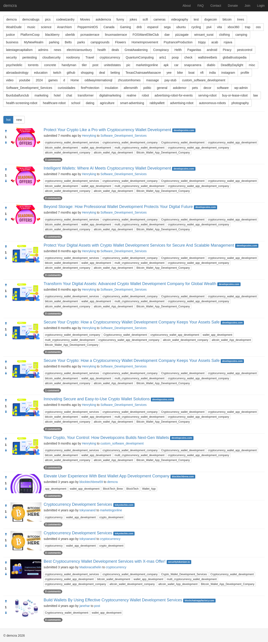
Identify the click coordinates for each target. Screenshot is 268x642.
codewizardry (65, 19)
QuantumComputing (140, 57)
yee (169, 72)
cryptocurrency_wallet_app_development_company (198, 147)
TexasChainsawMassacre (143, 72)
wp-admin (241, 88)
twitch (57, 72)
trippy (202, 42)
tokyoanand (87, 510)
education (41, 72)
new (19, 120)
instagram (228, 72)
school (75, 103)
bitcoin (226, 19)
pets (195, 88)
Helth (178, 50)
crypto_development (111, 517)
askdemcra (103, 19)
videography (179, 19)
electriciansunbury (79, 50)
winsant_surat (203, 34)
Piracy (227, 50)
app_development (55, 488)
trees (240, 19)
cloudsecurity (51, 57)
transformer (86, 95)
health (102, 50)
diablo (211, 65)
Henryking (89, 135)
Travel (89, 57)
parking (54, 42)
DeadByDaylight (232, 65)
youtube (24, 80)
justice (10, 34)
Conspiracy (161, 50)
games (53, 80)
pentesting (29, 57)
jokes (133, 19)
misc (252, 65)
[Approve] (6, 131)
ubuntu (181, 27)
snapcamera (192, 65)
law (255, 95)
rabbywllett (157, 103)
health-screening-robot (21, 103)
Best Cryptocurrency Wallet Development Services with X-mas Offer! (104, 561)
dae (167, 34)
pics (48, 19)
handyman (69, 65)
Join (247, 5)
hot (8, 120)
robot (145, 95)
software (223, 88)
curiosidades (66, 88)
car (176, 65)
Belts (68, 42)
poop (175, 57)
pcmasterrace (89, 34)
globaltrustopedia (235, 57)
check (188, 57)
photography (240, 103)
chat (69, 95)
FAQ (200, 5)
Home (75, 80)
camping (241, 34)
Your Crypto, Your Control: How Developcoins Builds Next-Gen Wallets (106, 437)
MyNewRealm (33, 42)
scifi (145, 19)
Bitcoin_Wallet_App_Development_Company (163, 152)
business (12, 42)
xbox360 (233, 27)
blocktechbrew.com (183, 476)
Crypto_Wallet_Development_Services (184, 574)
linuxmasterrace (116, 34)
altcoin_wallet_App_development (113, 152)
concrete (50, 65)
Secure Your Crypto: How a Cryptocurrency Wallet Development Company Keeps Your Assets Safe (132, 322)
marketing (41, 95)
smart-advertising (132, 103)
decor (207, 88)
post (95, 65)
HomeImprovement (145, 42)
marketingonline (147, 65)
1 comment (52, 390)
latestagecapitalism (19, 50)
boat (191, 72)
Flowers (120, 42)
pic (128, 65)
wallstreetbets (207, 57)
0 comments (53, 159)
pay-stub (170, 80)
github (71, 72)
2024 (39, 80)
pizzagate (182, 34)
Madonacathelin (90, 567)
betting (115, 72)
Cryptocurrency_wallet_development (182, 142)
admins (43, 50)
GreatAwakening (136, 50)
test (196, 19)
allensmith (131, 88)
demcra (10, 5)
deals (115, 50)
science (46, 27)
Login (261, 5)
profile (245, 72)
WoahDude (14, 27)
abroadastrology (17, 72)
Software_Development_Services (29, 88)
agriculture (107, 103)
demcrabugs (30, 19)
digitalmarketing (110, 95)
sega (167, 27)
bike (180, 72)
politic (147, 88)
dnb (139, 27)
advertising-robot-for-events (173, 95)
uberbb (70, 34)
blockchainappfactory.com (199, 600)
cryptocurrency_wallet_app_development (232, 142)
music (31, 27)
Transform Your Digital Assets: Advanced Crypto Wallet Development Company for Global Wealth (130, 283)
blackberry (52, 34)
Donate (233, 5)
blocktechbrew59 (91, 482)
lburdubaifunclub (17, 95)
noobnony (73, 57)
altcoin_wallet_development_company (67, 152)
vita (219, 27)
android (212, 50)
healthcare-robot (54, 103)
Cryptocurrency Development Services (78, 504)
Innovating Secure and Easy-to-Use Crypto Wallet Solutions (97, 399)
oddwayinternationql (98, 80)
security (11, 57)
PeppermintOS (87, 27)
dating (90, 103)
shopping (87, 72)
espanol (152, 27)
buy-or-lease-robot (234, 95)
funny (120, 19)
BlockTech (132, 488)
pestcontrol (244, 50)
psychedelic (14, 65)
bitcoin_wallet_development (61, 147)
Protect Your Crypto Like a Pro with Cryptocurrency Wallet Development (107, 130)
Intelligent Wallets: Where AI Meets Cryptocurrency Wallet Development (107, 168)
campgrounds (100, 42)
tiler (84, 65)
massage (152, 80)
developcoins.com (184, 130)
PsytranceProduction (178, 42)
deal (102, 72)
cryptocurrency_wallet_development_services (72, 142)
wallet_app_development (96, 147)
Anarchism (64, 27)
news (57, 50)
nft (202, 72)
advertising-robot (181, 103)
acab (214, 42)
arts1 (162, 57)
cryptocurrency (110, 57)
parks (81, 42)
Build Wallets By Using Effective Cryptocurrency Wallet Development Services (113, 600)
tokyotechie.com (124, 505)
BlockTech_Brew (113, 488)
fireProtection (90, 88)
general (162, 88)
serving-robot (207, 95)
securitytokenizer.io (179, 561)
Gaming (125, 27)
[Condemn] (6, 142)
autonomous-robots (212, 103)
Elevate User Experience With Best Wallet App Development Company (107, 476)
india (212, 72)
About (187, 5)
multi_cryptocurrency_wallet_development (139, 147)
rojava (228, 42)
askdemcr (180, 88)
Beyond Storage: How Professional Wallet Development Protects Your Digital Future (118, 206)
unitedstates (112, 65)
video (9, 80)
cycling (196, 27)
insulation (111, 88)
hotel (57, 95)
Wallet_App (149, 488)
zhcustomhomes (129, 80)
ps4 (209, 27)
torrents (33, 65)
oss (258, 27)
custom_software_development (203, 80)
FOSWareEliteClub (146, 34)
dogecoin (210, 19)
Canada (109, 27)
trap (247, 27)
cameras (160, 19)
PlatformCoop (30, 34)
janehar (84, 606)
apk (166, 65)
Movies (85, 19)
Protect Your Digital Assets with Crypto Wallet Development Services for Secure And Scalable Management (139, 245)
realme (131, 95)
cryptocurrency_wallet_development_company (130, 142)
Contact (215, 5)
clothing (224, 34)
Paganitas (194, 50)
